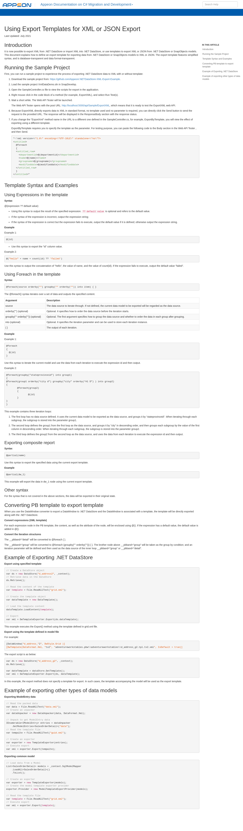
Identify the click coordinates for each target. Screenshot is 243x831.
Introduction (207, 49)
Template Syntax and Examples (217, 59)
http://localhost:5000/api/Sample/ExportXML (85, 105)
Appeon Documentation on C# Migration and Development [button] (86, 4)
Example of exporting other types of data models (221, 77)
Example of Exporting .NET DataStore (220, 71)
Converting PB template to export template (217, 65)
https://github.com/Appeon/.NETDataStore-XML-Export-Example (85, 79)
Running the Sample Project (215, 54)
